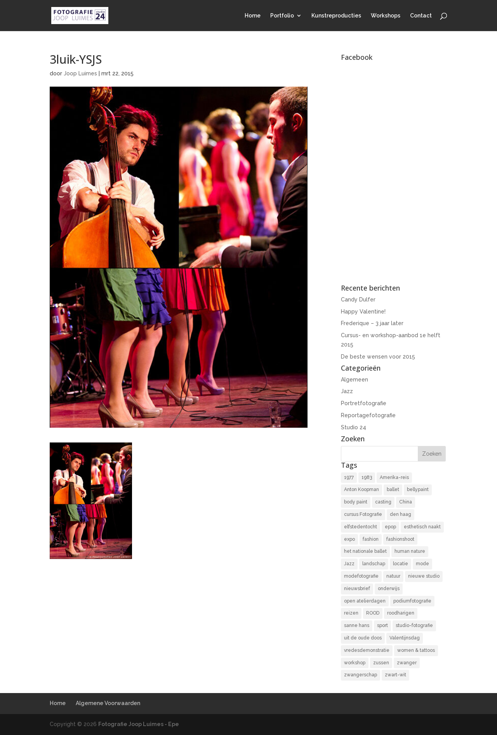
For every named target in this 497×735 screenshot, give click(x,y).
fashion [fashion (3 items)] (371, 539)
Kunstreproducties (336, 16)
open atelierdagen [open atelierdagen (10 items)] (365, 601)
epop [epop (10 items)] (390, 526)
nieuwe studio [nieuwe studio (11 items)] (424, 576)
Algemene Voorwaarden (108, 703)
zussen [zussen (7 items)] (381, 662)
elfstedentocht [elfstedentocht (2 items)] (360, 526)
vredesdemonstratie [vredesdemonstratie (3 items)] (366, 650)
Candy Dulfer (358, 299)
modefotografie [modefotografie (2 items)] (361, 576)
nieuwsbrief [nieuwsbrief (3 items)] (357, 588)
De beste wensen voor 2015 (378, 357)
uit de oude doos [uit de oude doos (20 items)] (363, 638)
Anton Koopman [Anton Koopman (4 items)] (361, 489)
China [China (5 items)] (405, 502)
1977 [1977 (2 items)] (349, 477)
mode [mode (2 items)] (422, 563)
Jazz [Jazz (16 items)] (349, 563)
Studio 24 (353, 427)
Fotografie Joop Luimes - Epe (138, 724)
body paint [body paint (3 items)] (355, 502)
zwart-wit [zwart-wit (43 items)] (395, 675)
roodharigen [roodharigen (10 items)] (400, 613)
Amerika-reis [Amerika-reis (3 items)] (394, 477)
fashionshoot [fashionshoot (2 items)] (400, 539)
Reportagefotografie (368, 415)
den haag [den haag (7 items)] (400, 514)
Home (253, 16)
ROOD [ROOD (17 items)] (372, 613)
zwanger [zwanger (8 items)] (407, 662)
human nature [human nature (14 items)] (409, 551)
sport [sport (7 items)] (382, 625)
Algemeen (354, 379)
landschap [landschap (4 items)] (373, 563)
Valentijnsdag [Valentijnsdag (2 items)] (404, 638)
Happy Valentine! (363, 311)
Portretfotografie (363, 403)
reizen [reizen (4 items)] (351, 613)
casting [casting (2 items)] (383, 502)
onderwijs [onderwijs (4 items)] (389, 588)
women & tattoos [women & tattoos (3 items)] (416, 650)
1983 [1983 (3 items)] (366, 477)
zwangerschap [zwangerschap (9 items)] (360, 675)
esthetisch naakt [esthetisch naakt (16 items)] (422, 526)
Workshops (385, 16)
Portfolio (282, 16)
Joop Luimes (80, 73)
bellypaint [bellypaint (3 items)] (418, 489)
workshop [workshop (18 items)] (354, 662)
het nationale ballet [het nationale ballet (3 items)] (365, 551)
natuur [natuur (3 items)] (393, 576)
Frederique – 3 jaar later (372, 323)
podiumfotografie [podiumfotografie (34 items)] (412, 601)
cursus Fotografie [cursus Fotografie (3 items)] (363, 514)
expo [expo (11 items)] (349, 539)
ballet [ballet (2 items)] (393, 489)
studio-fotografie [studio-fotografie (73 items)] (414, 625)
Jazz (347, 391)
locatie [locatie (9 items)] (400, 563)
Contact (421, 16)
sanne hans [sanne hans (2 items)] (356, 625)
